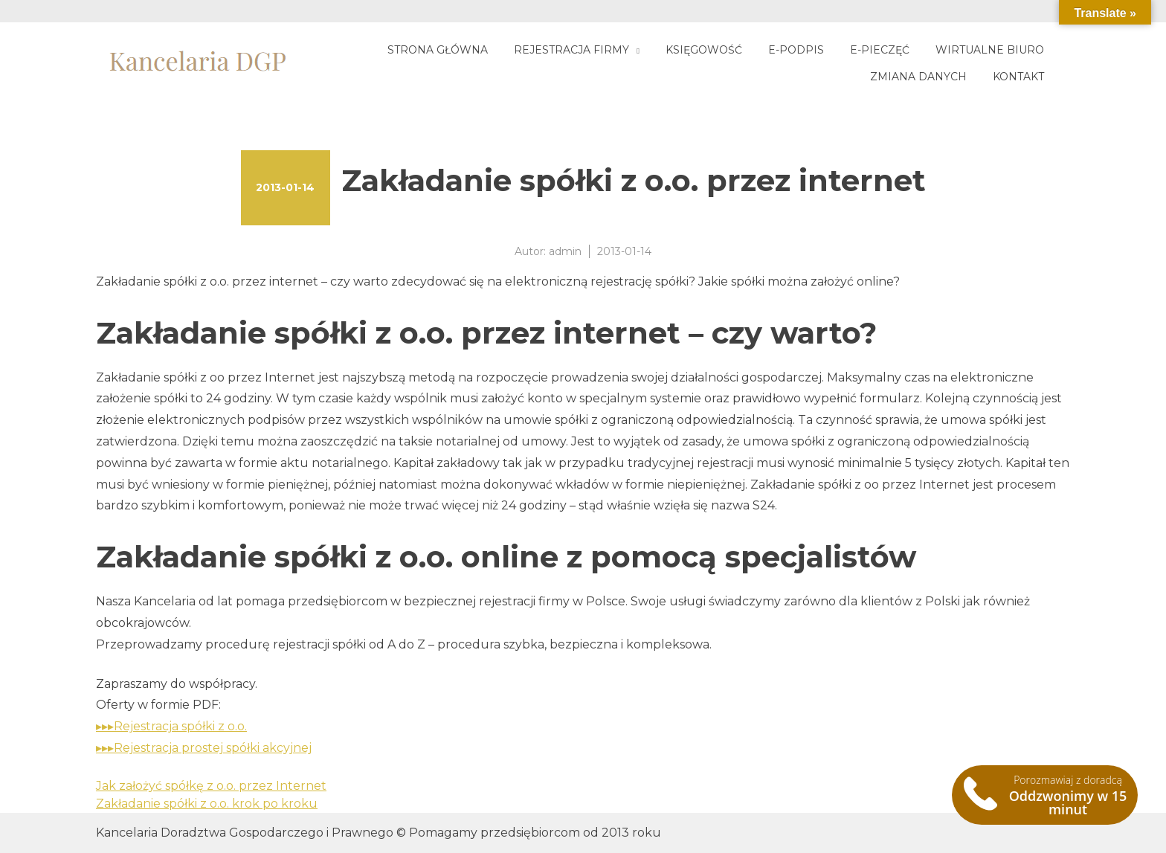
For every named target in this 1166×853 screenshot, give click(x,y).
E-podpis (796, 50)
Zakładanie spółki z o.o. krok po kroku (207, 803)
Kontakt (1018, 76)
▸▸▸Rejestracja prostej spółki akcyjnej (204, 748)
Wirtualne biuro (989, 50)
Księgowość (704, 50)
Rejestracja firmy (571, 50)
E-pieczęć (879, 50)
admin (565, 251)
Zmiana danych (918, 76)
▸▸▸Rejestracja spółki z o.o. (171, 726)
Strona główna (437, 50)
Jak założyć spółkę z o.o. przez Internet (211, 786)
